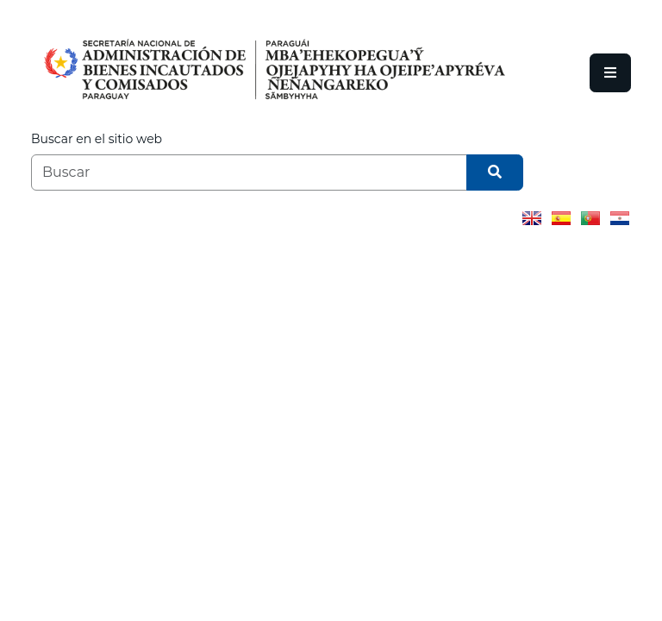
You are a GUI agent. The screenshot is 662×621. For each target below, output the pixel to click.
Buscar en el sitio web (96, 139)
